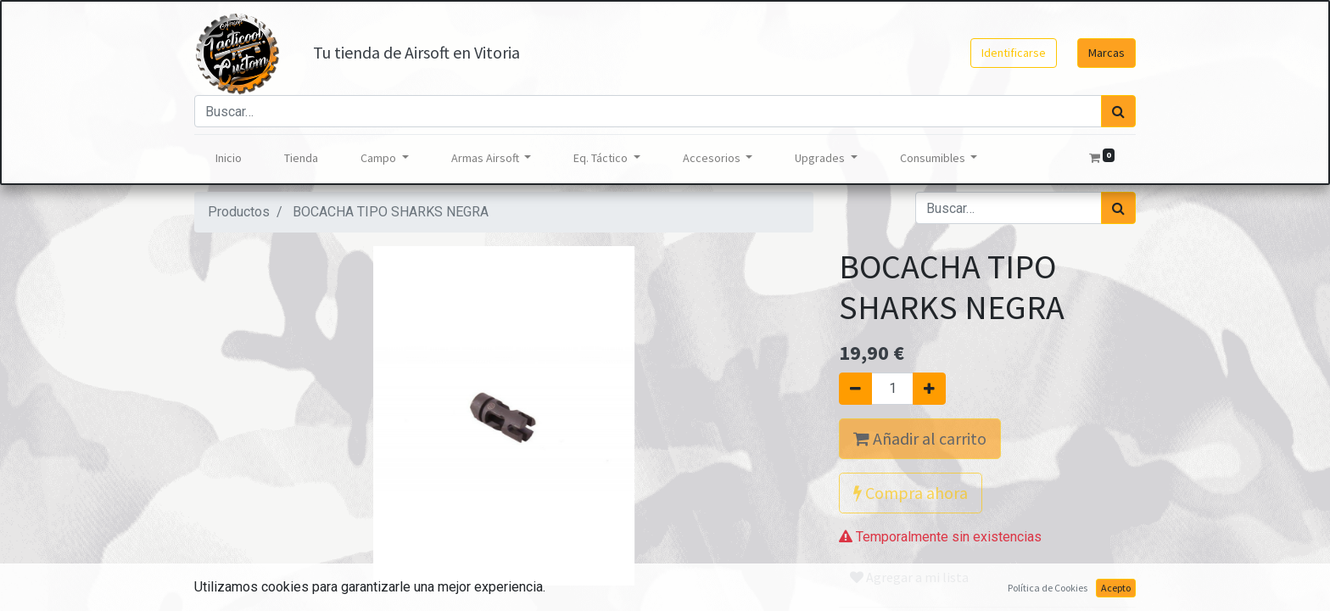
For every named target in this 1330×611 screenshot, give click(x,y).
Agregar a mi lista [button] (909, 577)
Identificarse (1013, 52)
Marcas (1106, 52)
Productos (239, 212)
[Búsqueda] (1118, 111)
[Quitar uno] (855, 389)
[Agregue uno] (929, 389)
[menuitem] (228, 158)
